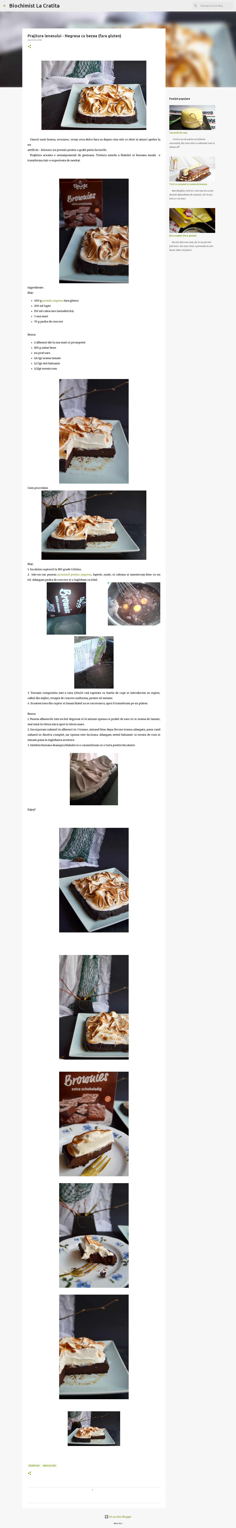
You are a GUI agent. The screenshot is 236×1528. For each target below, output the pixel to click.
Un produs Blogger (118, 1516)
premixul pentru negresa (73, 574)
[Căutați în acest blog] (216, 6)
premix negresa (53, 300)
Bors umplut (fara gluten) (183, 235)
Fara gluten (49, 1466)
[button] (29, 46)
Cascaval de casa (178, 132)
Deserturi (34, 1466)
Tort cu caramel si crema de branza (188, 184)
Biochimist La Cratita (34, 5)
